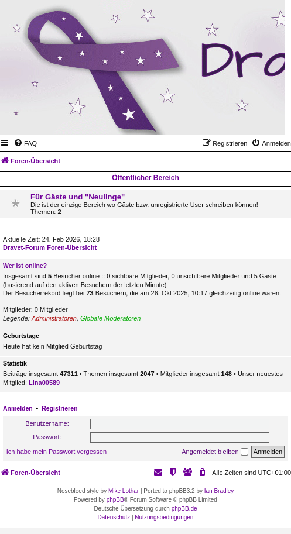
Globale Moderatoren (110, 318)
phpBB (115, 500)
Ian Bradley (219, 491)
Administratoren (54, 318)
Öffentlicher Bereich (145, 178)
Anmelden (18, 408)
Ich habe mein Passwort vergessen (56, 451)
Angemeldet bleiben (215, 452)
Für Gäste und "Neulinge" (77, 196)
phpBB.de (184, 508)
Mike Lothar (123, 491)
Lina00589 (44, 382)
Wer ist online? (25, 265)
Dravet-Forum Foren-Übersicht (50, 247)
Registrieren (59, 408)
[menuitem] (25, 143)
